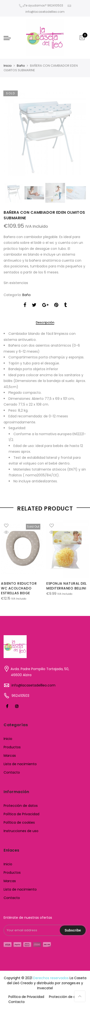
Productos (12, 747)
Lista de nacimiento (20, 764)
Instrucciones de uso (21, 830)
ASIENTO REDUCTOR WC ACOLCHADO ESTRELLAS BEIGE (19, 588)
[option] (45, 134)
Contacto (12, 772)
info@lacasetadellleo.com (33, 685)
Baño (21, 65)
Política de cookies (19, 822)
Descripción (45, 323)
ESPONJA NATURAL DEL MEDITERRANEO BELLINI (66, 586)
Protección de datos (21, 805)
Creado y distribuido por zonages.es (50, 983)
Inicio (8, 65)
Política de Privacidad (21, 814)
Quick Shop (10, 532)
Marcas (10, 755)
